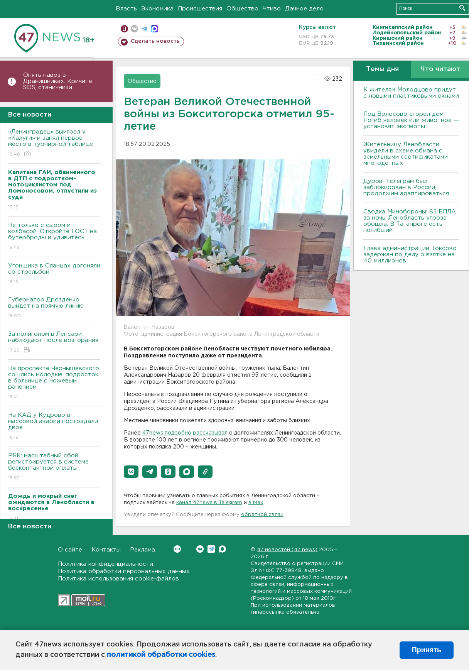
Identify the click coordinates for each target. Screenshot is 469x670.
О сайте (70, 549)
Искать (462, 8)
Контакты (106, 549)
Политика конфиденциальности (105, 564)
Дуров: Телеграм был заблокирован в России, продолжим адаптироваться (406, 187)
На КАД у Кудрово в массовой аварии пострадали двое (54, 427)
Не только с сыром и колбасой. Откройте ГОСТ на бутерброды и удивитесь (54, 237)
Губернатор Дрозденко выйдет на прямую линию (54, 308)
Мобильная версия (124, 28)
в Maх (255, 503)
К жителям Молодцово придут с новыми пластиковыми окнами (411, 92)
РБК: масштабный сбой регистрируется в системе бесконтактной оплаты (54, 467)
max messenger (154, 28)
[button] (131, 471)
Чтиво (272, 8)
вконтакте (134, 28)
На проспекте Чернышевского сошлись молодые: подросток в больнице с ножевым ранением (54, 383)
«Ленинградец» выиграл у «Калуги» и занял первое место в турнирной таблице (54, 143)
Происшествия (200, 8)
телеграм (144, 28)
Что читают (440, 69)
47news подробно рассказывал (185, 433)
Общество (242, 8)
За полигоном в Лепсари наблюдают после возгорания (54, 343)
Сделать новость (155, 41)
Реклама (142, 549)
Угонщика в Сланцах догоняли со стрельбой (54, 274)
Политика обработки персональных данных (124, 571)
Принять (426, 650)
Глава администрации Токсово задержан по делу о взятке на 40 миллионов (410, 254)
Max (222, 549)
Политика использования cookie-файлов (118, 578)
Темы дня (382, 69)
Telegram (211, 549)
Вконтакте (177, 549)
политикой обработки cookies (161, 655)
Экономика (157, 8)
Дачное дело (304, 8)
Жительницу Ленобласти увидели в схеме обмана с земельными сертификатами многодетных (405, 154)
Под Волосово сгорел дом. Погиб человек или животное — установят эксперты (411, 120)
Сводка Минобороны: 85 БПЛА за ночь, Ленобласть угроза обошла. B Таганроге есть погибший (409, 221)
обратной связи (262, 515)
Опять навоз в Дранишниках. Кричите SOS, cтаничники (57, 81)
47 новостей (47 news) (287, 550)
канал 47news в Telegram (209, 503)
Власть (126, 8)
